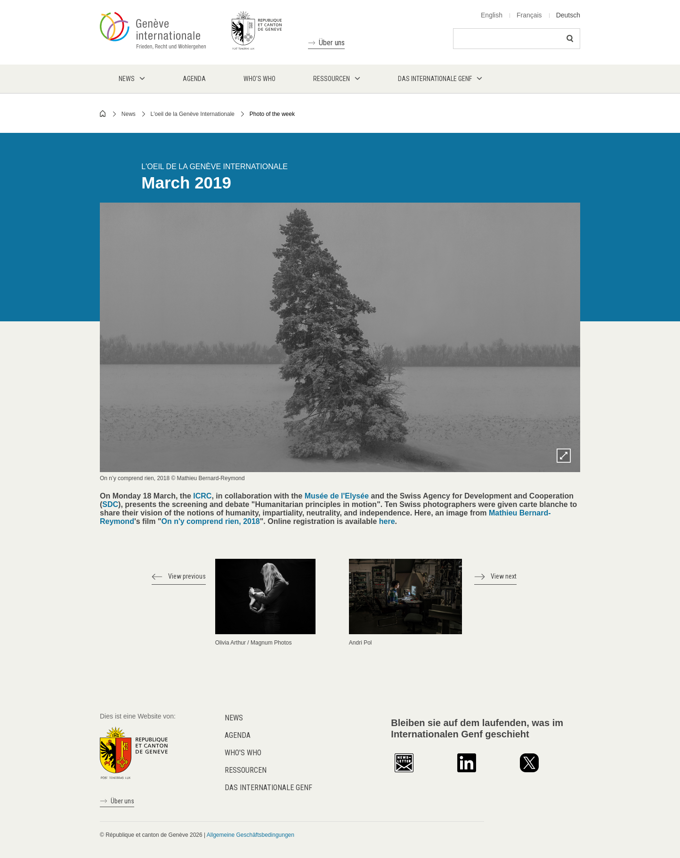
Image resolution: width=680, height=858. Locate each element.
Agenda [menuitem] (194, 78)
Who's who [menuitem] (259, 78)
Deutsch (568, 15)
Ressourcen (246, 770)
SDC (110, 504)
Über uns (332, 42)
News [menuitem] (127, 78)
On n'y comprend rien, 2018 (211, 521)
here (387, 521)
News (128, 114)
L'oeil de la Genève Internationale (193, 114)
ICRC (202, 496)
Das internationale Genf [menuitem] (435, 78)
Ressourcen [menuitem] (331, 78)
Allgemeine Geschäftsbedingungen (250, 835)
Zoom (564, 456)
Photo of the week (272, 114)
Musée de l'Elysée (337, 496)
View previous (187, 576)
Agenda (238, 735)
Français (529, 15)
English (491, 15)
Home (103, 113)
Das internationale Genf (268, 787)
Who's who (243, 752)
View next (504, 576)
